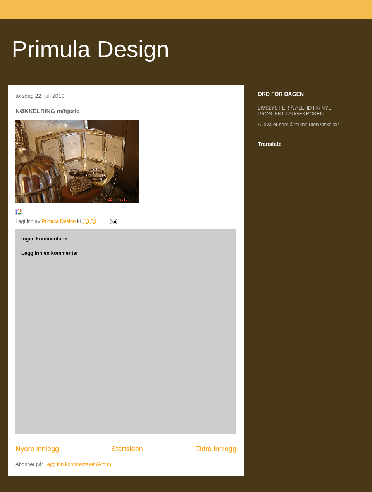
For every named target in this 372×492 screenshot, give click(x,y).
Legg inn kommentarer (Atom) (77, 464)
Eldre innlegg (215, 449)
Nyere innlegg (37, 449)
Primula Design (90, 49)
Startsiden (127, 449)
